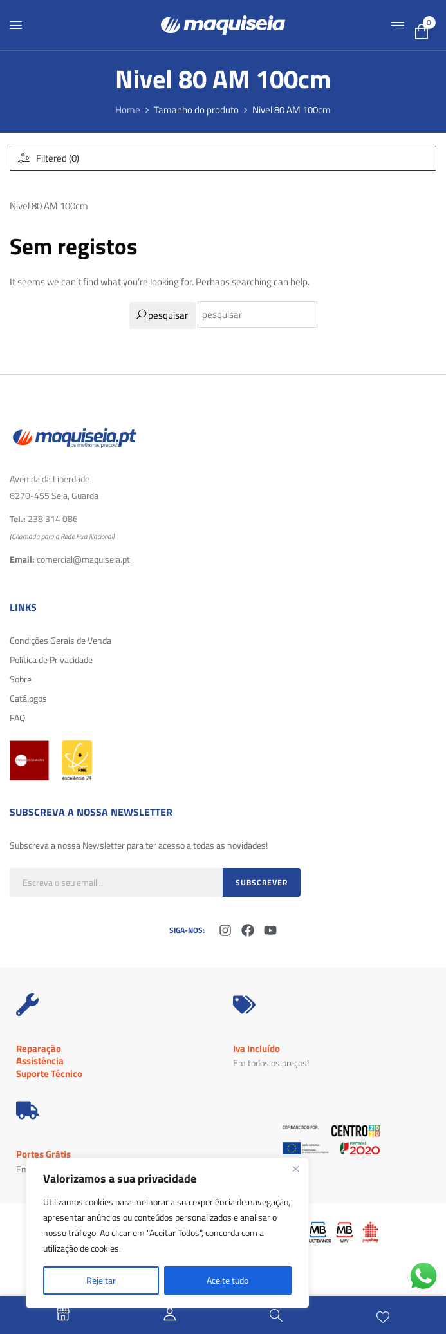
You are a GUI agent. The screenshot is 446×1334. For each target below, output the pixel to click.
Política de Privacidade (51, 659)
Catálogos (28, 698)
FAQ (17, 717)
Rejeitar (101, 1280)
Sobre (21, 679)
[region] (167, 1233)
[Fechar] (295, 1168)
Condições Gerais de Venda (60, 640)
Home (127, 109)
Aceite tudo (227, 1280)
